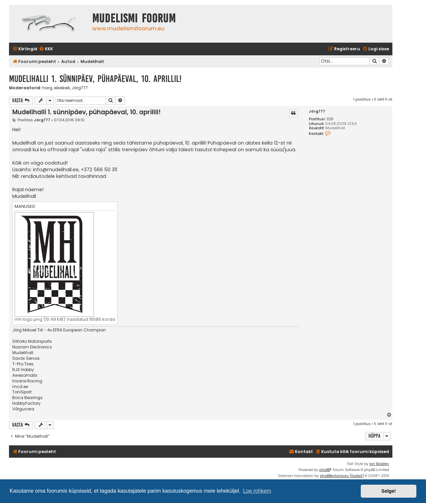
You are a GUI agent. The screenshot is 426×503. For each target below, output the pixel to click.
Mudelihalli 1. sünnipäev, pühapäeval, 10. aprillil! (95, 79)
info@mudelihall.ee (56, 169)
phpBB (324, 469)
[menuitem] (46, 49)
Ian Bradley (379, 463)
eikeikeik (62, 88)
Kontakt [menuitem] (301, 451)
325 (329, 119)
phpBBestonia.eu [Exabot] (342, 475)
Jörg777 (80, 88)
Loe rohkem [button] (257, 491)
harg (47, 88)
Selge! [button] (388, 491)
